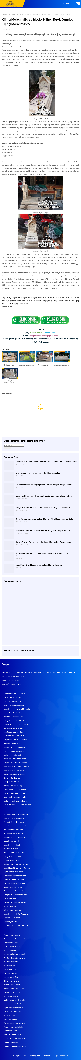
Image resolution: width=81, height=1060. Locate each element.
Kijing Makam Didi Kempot (14, 856)
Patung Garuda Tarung (12, 785)
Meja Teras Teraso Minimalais (15, 739)
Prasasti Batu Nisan (11, 973)
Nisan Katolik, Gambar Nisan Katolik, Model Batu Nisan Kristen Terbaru (44, 496)
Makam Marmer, (57, 297)
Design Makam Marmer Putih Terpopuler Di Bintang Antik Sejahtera (43, 507)
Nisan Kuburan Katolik (12, 697)
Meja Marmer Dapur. (11, 992)
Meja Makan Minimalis (12, 755)
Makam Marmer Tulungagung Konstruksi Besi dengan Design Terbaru (44, 484)
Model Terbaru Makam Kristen (15, 814)
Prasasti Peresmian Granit (13, 717)
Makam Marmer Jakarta (13, 946)
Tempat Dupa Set (10, 1042)
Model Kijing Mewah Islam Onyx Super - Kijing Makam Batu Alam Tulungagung (42, 554)
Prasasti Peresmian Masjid (14, 883)
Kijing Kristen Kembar (12, 778)
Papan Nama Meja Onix (12, 1027)
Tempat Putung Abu (11, 782)
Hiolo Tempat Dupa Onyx (13, 736)
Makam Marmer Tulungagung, (39, 300)
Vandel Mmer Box (10, 977)
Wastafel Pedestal (10, 962)
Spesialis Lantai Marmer (13, 887)
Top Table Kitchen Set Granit (14, 789)
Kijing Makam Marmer (12, 910)
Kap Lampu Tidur (10, 1031)
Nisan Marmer (9, 1015)
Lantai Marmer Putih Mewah (14, 770)
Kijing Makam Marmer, (15, 300)
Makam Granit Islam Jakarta (15, 801)
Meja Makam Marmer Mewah (15, 747)
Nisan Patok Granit (10, 906)
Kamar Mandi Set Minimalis (14, 1038)
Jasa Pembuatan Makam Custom (17, 805)
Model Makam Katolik (12, 845)
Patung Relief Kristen (11, 860)
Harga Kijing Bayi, (14, 297)
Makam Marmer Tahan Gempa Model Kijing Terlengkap (38, 473)
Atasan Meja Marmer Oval (14, 954)
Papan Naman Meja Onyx (13, 751)
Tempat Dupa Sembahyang (14, 1046)
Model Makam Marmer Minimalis (16, 709)
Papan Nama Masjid (11, 935)
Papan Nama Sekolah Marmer (15, 891)
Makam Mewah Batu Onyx (14, 694)
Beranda (4, 14)
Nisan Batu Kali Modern (12, 713)
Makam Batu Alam (11, 943)
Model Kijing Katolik (11, 841)
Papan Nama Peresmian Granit (16, 939)
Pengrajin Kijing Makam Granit (15, 724)
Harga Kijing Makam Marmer (15, 895)
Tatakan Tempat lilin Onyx (13, 879)
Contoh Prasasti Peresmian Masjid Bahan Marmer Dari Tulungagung (43, 542)
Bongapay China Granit (13, 728)
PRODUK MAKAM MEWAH (16, 14)
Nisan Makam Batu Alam (13, 1004)
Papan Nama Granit (11, 985)
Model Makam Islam (11, 918)
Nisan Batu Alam (10, 898)
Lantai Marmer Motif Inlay (13, 818)
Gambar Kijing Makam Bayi (17, 303)
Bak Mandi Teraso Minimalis (14, 797)
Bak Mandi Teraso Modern (13, 833)
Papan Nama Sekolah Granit (15, 852)
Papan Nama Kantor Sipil (13, 989)
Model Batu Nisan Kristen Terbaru (16, 868)
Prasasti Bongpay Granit (13, 743)
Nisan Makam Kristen (12, 1011)
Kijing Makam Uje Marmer (13, 720)
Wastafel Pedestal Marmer (14, 958)
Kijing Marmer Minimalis (13, 1008)
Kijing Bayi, (27, 297)
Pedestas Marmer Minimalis (14, 759)
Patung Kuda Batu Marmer (14, 1023)
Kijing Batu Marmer (11, 981)
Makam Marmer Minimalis (14, 1000)
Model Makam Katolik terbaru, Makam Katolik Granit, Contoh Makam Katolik (46, 462)
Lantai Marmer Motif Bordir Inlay (16, 766)
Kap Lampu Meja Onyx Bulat (14, 774)
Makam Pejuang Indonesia (14, 705)
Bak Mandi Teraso (10, 965)
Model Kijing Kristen (11, 921)
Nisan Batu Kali (9, 969)
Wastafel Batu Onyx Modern (14, 793)
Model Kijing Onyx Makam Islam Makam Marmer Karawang (39, 565)
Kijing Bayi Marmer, (41, 297)
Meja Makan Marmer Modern (15, 763)
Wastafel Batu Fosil (11, 849)
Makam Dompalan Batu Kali (14, 876)
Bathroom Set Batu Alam (13, 830)
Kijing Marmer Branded (12, 701)
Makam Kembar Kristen (13, 1034)
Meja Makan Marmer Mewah (14, 902)
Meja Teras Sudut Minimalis (14, 837)
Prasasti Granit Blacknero (13, 822)
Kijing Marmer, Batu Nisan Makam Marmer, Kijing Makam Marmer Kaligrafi (45, 519)
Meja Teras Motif (10, 1019)
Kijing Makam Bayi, (60, 300)
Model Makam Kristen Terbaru (15, 914)
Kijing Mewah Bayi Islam (13, 872)
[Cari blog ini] (14, 445)
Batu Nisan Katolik (10, 996)
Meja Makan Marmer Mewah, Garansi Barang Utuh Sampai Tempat (43, 530)
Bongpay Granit (9, 950)
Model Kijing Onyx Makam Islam (16, 864)
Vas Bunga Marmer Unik (13, 732)
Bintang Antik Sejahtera (40, 1055)
